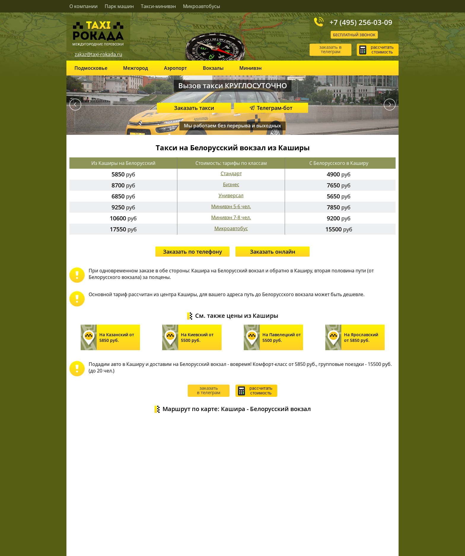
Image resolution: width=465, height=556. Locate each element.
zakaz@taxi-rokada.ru (98, 54)
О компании (83, 6)
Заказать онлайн (272, 251)
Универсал (231, 195)
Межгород (135, 68)
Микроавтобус (231, 228)
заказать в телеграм (330, 49)
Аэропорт (175, 68)
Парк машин (119, 6)
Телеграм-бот (271, 107)
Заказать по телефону (192, 251)
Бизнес (231, 184)
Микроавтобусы (201, 6)
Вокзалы (213, 68)
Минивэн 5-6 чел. (231, 206)
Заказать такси (194, 107)
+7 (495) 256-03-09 (360, 22)
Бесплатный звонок (354, 34)
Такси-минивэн (158, 6)
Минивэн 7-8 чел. (231, 217)
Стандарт (231, 173)
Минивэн (250, 68)
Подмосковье (90, 68)
